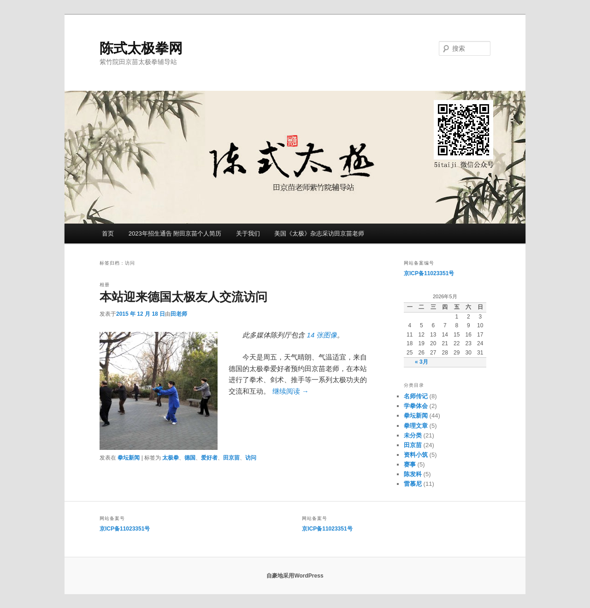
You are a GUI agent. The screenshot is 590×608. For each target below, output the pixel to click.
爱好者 (209, 458)
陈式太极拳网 (141, 48)
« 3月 (421, 362)
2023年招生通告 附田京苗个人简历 (175, 233)
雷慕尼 (413, 483)
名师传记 (416, 396)
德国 (189, 458)
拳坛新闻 (129, 458)
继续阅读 (290, 391)
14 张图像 (322, 335)
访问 (250, 458)
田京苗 (231, 458)
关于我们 (248, 233)
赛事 (410, 464)
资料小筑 (416, 454)
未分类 (413, 435)
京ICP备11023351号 (429, 273)
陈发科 (413, 474)
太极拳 (170, 458)
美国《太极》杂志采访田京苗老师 (319, 233)
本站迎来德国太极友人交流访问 (183, 297)
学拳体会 (416, 405)
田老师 (179, 314)
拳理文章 (416, 425)
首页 (108, 233)
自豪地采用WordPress (294, 576)
